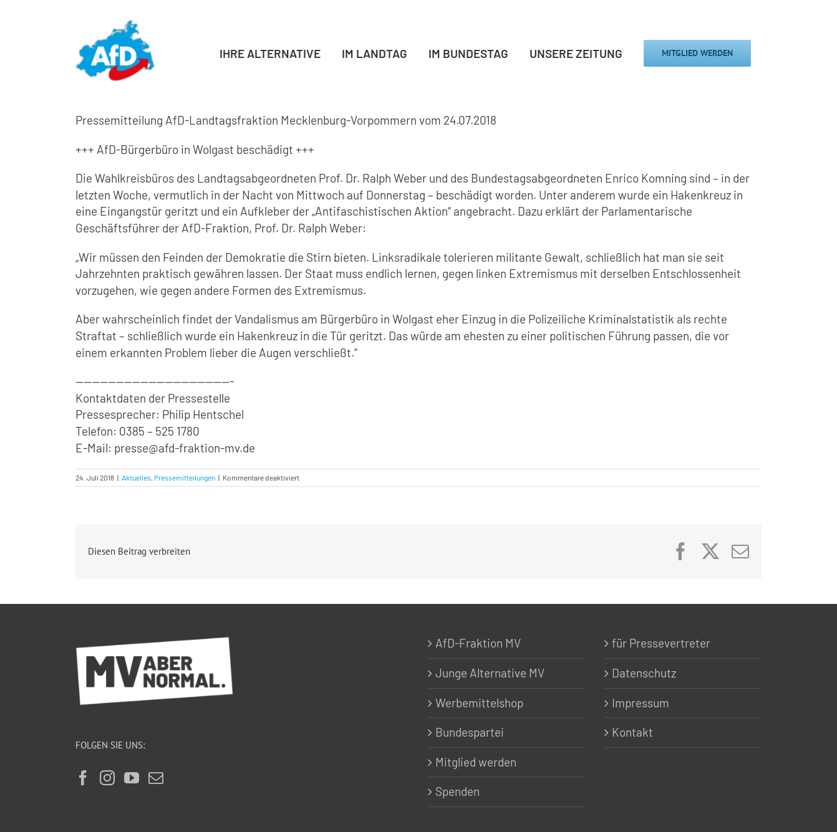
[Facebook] (82, 777)
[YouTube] (131, 777)
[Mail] (155, 777)
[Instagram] (107, 777)
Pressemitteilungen (184, 477)
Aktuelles (136, 477)
